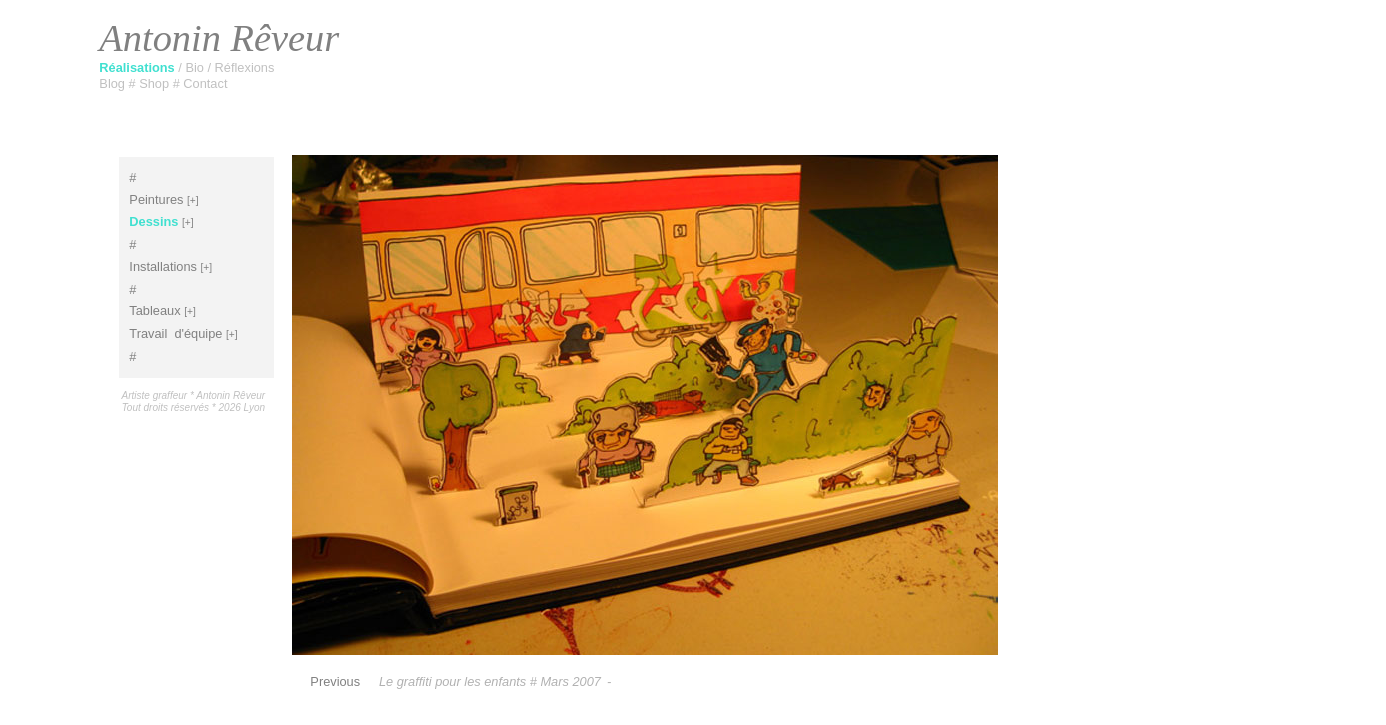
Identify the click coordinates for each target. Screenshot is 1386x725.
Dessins (153, 221)
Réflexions (245, 67)
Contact (205, 83)
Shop (155, 83)
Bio (196, 67)
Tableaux (154, 310)
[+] (193, 200)
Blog (113, 83)
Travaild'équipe (175, 333)
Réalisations (138, 67)
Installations (163, 266)
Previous (335, 681)
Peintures (156, 199)
